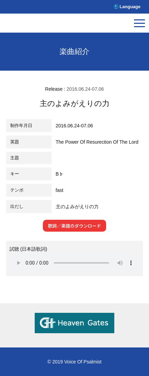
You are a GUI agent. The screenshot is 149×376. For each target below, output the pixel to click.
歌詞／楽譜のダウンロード (74, 225)
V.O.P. (35, 24)
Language (130, 6)
